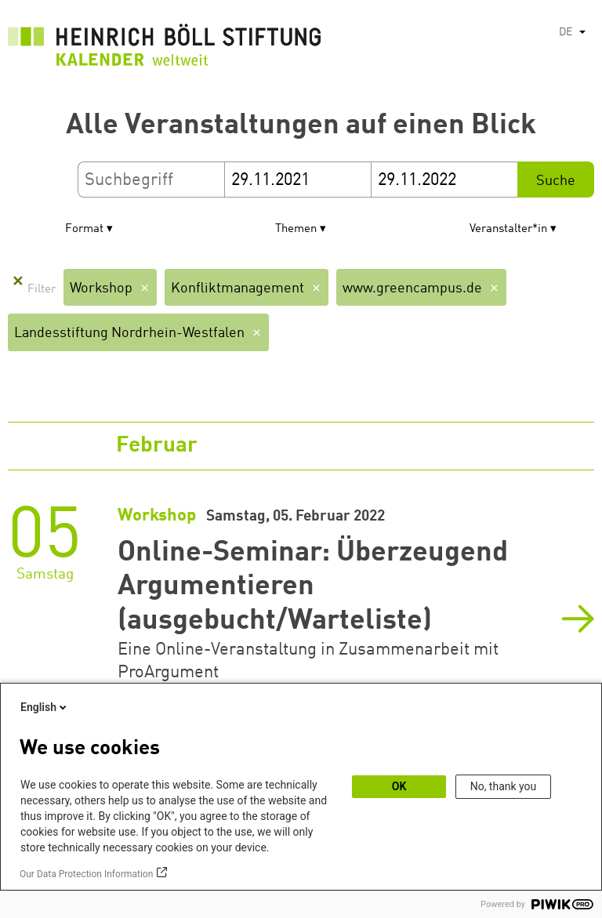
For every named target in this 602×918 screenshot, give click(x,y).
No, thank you (503, 786)
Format (84, 229)
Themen (296, 229)
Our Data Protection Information (86, 874)
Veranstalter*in (508, 229)
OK (399, 786)
